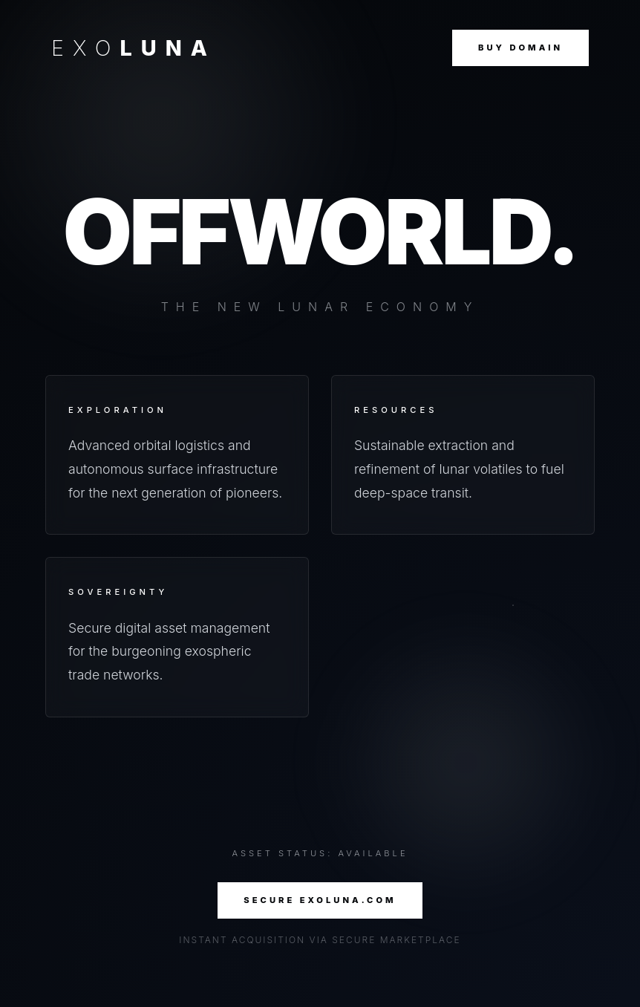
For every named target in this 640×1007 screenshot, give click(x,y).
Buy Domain (520, 47)
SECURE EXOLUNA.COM (320, 900)
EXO (133, 48)
